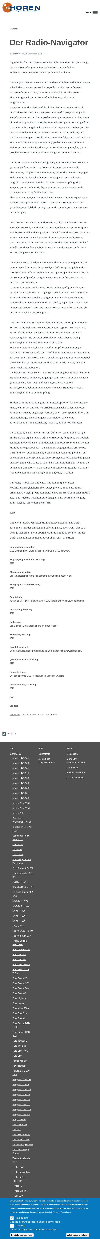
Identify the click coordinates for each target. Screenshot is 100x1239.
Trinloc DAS (18, 1167)
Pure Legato (19, 1003)
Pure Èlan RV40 (20, 1051)
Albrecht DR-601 (21, 793)
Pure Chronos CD (21, 949)
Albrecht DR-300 (21, 763)
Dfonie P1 (17, 849)
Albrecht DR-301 (21, 768)
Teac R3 (17, 1129)
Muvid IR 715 (19, 911)
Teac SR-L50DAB (21, 1134)
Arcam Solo (18, 813)
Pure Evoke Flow (21, 988)
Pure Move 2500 (21, 1008)
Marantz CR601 (20, 901)
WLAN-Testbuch (75, 777)
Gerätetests (16, 754)
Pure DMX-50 (19, 954)
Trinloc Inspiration (21, 1172)
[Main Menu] (90, 12)
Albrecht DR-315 (21, 773)
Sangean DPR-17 (21, 1104)
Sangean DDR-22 (21, 1094)
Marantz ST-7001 (21, 906)
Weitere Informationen (62, 1212)
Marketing (20, 1225)
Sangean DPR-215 (22, 1109)
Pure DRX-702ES (21, 964)
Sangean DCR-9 (21, 1084)
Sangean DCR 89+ (22, 1079)
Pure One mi (19, 1018)
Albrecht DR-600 (21, 788)
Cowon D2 (18, 844)
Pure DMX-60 (19, 959)
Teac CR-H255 (20, 1124)
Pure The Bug (19, 1046)
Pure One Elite (20, 1013)
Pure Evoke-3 (19, 993)
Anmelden (15, 714)
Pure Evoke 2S (20, 978)
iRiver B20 (18, 1196)
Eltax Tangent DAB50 (23, 868)
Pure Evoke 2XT (21, 983)
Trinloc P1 (17, 1186)
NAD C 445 (18, 926)
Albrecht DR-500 (21, 783)
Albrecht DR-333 (21, 778)
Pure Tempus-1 (20, 1041)
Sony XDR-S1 (19, 1119)
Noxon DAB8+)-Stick (23, 931)
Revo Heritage (20, 1066)
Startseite (14, 29)
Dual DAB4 (18, 854)
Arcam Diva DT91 (21, 808)
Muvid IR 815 (19, 916)
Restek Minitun (20, 1061)
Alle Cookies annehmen (77, 1235)
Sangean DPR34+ (21, 1114)
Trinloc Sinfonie (20, 1191)
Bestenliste (72, 754)
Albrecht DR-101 (21, 758)
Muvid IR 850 (19, 921)
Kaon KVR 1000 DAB (23, 887)
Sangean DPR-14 (21, 1099)
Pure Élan (17, 1056)
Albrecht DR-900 (21, 798)
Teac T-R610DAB (21, 1139)
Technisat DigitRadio (23, 1144)
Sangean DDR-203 (22, 1089)
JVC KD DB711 (20, 882)
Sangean (14, 706)
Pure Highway (19, 998)
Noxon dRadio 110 (22, 936)
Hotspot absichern (76, 772)
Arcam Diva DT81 (21, 803)
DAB (12, 697)
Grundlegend (22, 1218)
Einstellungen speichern (22, 1235)
